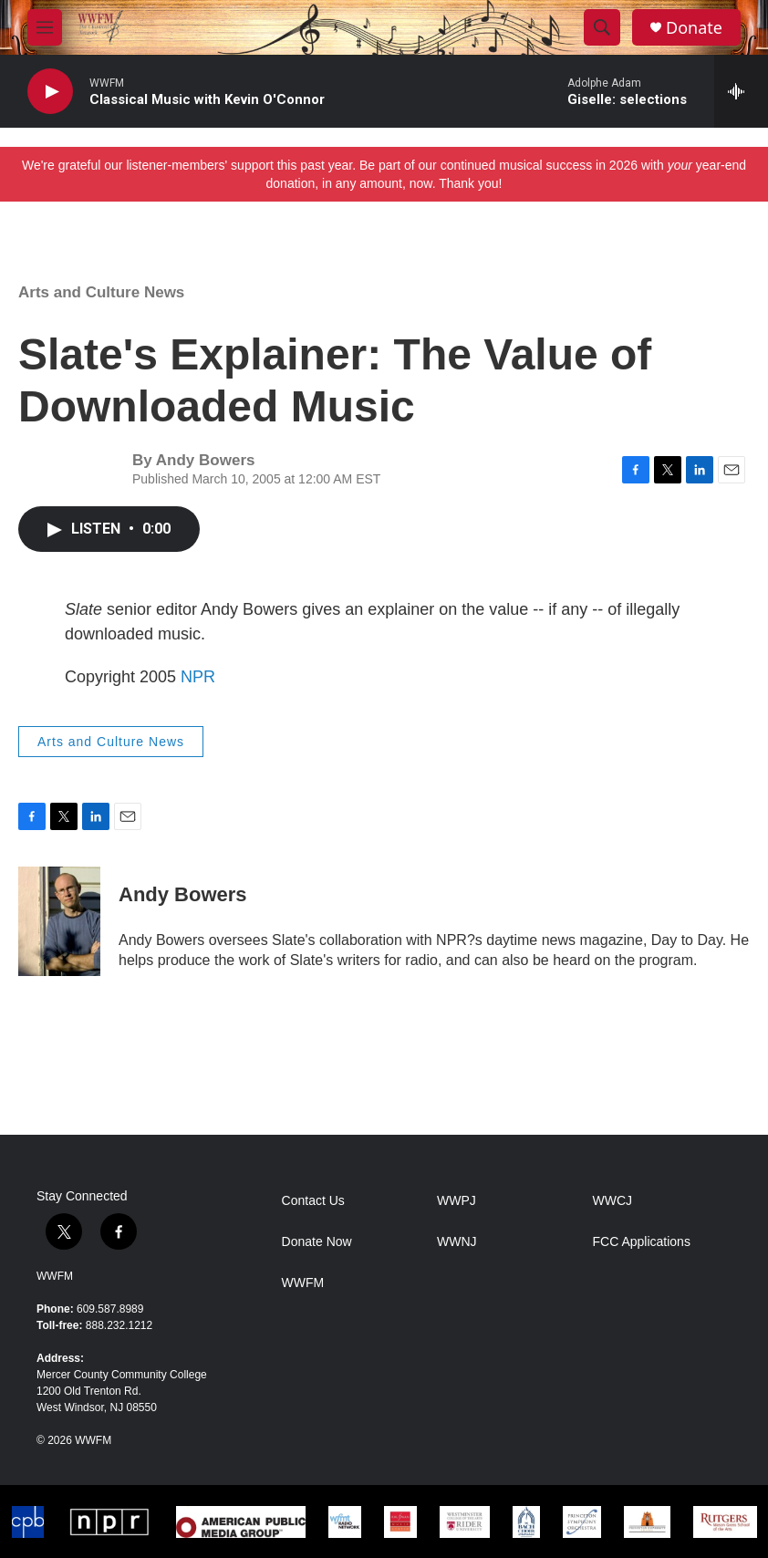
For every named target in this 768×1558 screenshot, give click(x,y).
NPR (198, 677)
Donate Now (317, 1242)
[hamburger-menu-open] (44, 27)
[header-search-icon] (602, 27)
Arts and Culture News (101, 292)
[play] (50, 91)
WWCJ (613, 1201)
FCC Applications (641, 1242)
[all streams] (741, 91)
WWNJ (457, 1242)
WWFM (54, 1276)
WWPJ (456, 1201)
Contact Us (313, 1201)
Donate (694, 27)
